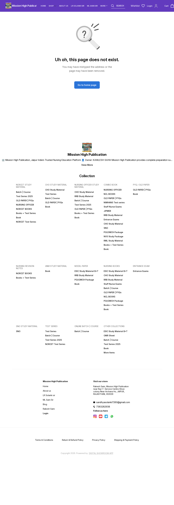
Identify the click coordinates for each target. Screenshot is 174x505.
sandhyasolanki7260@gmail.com (113, 402)
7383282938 (103, 406)
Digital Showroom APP (101, 453)
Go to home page (87, 85)
